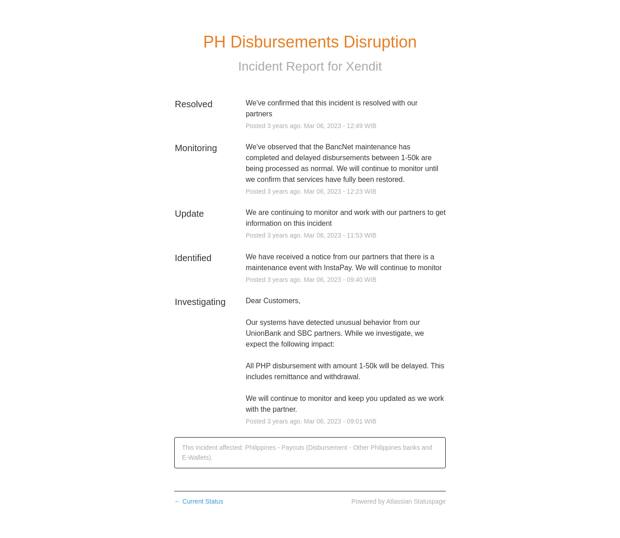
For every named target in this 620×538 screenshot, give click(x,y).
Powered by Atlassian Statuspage (398, 501)
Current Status (198, 501)
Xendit (364, 66)
